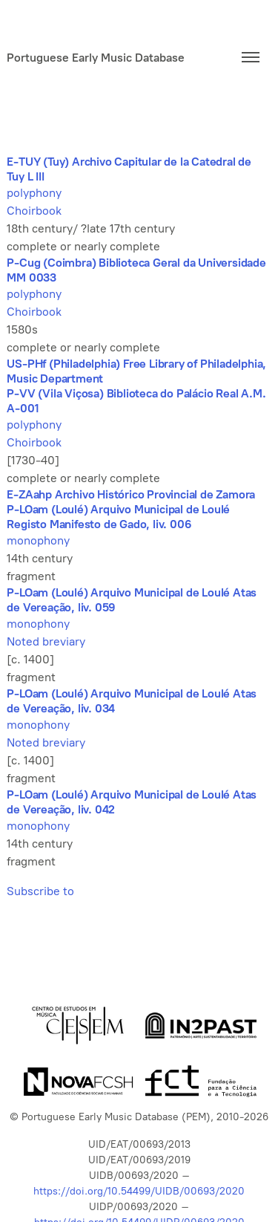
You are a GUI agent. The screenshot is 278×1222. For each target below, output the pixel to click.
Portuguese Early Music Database (96, 58)
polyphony (34, 193)
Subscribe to (40, 891)
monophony (38, 540)
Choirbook (34, 211)
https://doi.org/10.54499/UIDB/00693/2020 (139, 1191)
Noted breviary (46, 641)
